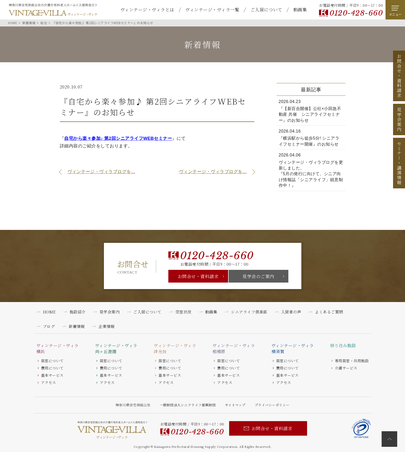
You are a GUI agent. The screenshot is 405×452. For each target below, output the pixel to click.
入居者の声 (291, 311)
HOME (49, 311)
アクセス (48, 382)
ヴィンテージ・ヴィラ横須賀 (292, 348)
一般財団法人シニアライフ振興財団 (188, 404)
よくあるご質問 (329, 311)
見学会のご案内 (258, 276)
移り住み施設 (343, 345)
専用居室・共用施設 (352, 360)
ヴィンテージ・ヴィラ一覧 (212, 9)
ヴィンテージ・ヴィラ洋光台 (175, 348)
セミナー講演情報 (399, 163)
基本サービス (52, 375)
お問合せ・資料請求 (198, 276)
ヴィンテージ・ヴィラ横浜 (57, 348)
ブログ (49, 326)
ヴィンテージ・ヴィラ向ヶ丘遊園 (116, 348)
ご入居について (266, 9)
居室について (52, 360)
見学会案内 (399, 119)
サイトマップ (235, 404)
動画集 (300, 9)
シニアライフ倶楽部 (249, 311)
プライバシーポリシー (272, 404)
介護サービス (346, 368)
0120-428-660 (356, 13)
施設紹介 (78, 311)
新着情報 (77, 326)
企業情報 (106, 326)
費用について (52, 368)
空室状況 (183, 311)
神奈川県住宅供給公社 (133, 404)
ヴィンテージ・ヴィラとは (147, 9)
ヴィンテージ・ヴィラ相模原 (234, 348)
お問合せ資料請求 (399, 76)
